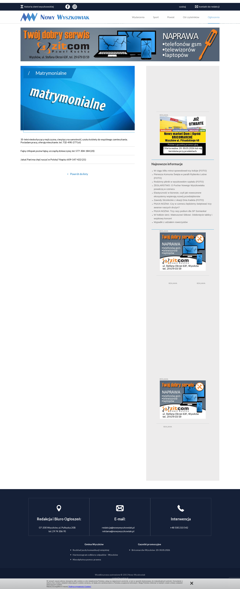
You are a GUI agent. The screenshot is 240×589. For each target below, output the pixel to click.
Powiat (170, 17)
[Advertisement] (168, 331)
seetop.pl (124, 578)
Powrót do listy (79, 174)
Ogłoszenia (213, 17)
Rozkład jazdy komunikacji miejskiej (91, 550)
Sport (156, 17)
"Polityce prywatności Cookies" (79, 586)
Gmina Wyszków (94, 544)
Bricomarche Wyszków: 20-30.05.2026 (151, 550)
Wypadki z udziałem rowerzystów (171, 222)
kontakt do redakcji (209, 6)
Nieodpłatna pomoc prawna (87, 559)
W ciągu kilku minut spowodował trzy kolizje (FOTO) (180, 170)
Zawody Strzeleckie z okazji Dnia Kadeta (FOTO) (179, 200)
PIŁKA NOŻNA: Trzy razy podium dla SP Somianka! (180, 211)
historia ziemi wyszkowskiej (39, 6)
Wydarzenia (138, 17)
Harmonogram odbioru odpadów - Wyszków (95, 554)
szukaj (182, 6)
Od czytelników (191, 17)
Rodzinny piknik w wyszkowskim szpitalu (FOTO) (179, 181)
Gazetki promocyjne (149, 544)
